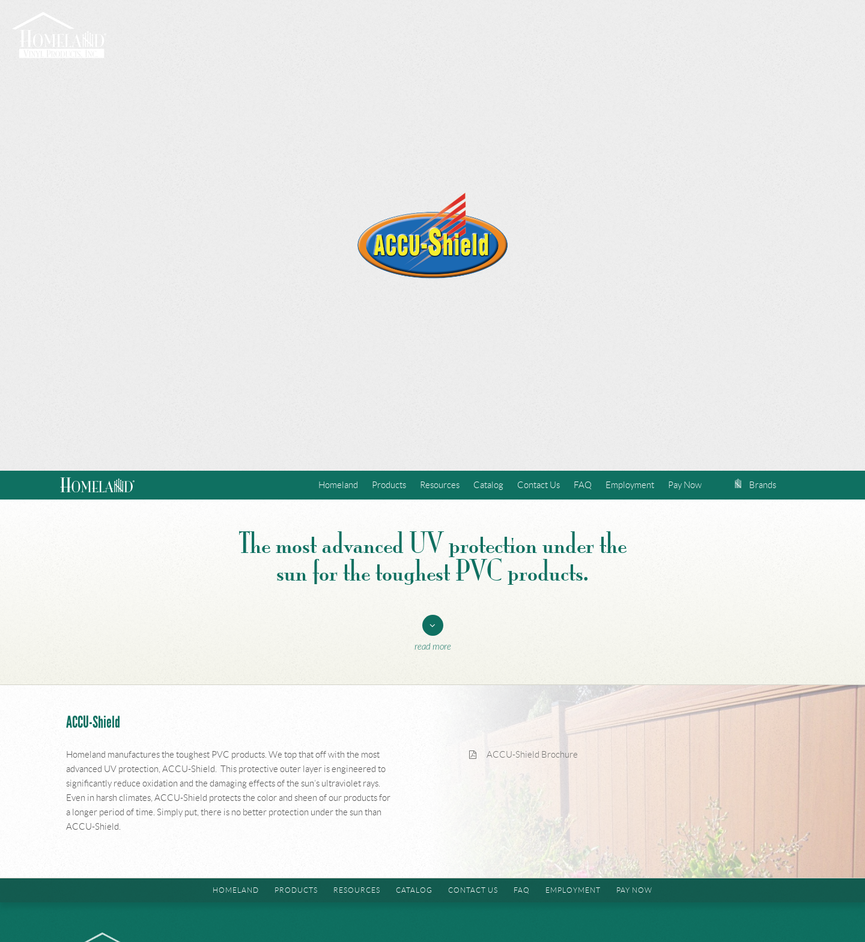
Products (389, 485)
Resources (440, 485)
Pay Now (685, 485)
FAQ (583, 485)
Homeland (338, 485)
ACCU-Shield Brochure (523, 754)
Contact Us (538, 485)
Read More (432, 647)
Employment (630, 485)
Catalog (488, 485)
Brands (756, 485)
